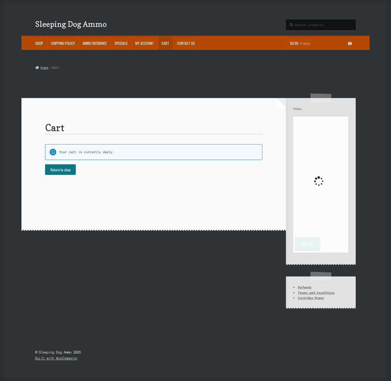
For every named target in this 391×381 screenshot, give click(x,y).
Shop (39, 43)
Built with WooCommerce (56, 358)
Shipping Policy (63, 43)
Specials (121, 43)
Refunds (304, 287)
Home (44, 67)
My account (144, 43)
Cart (165, 43)
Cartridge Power (311, 298)
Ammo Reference (95, 43)
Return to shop (61, 169)
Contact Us (186, 43)
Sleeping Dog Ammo (71, 24)
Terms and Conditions (316, 292)
